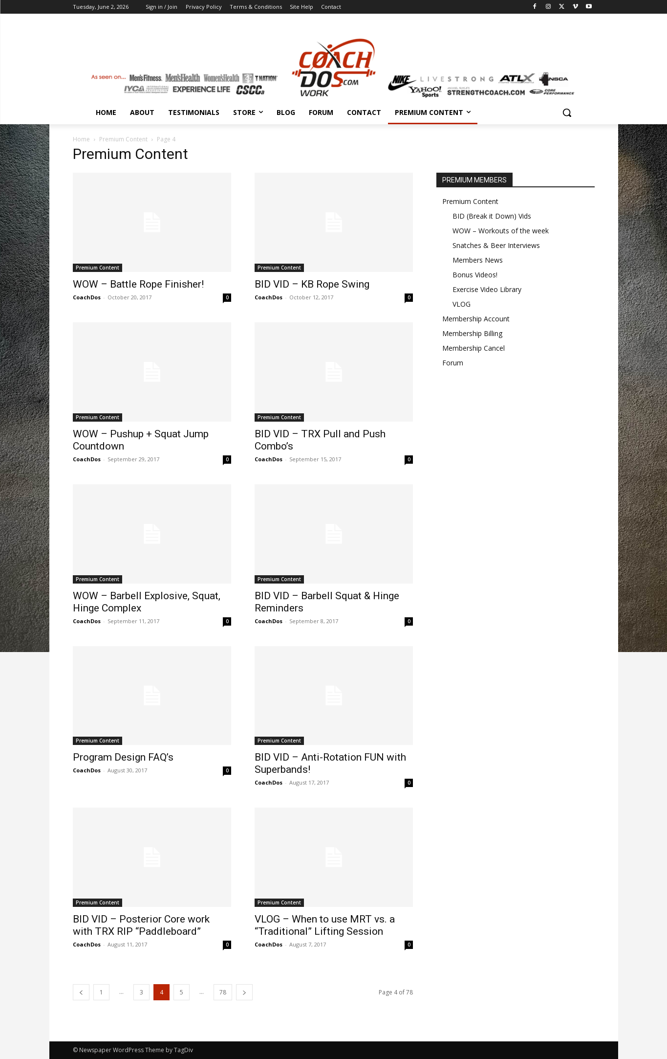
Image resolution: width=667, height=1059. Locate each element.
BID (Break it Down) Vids (491, 216)
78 (222, 992)
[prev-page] (81, 992)
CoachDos (87, 297)
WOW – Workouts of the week (500, 230)
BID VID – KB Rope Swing (312, 284)
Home (81, 139)
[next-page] (244, 992)
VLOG (461, 304)
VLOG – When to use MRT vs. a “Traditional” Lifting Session (325, 925)
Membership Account (476, 318)
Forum (452, 362)
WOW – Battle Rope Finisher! (138, 284)
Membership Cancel (473, 348)
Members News (477, 260)
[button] (567, 112)
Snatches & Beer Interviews (496, 245)
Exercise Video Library (486, 289)
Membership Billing (472, 333)
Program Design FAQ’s (123, 757)
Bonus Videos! (474, 274)
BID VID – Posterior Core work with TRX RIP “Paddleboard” (141, 925)
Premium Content (123, 139)
